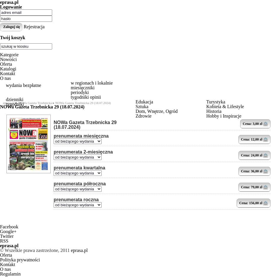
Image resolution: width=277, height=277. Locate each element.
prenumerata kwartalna (79, 168)
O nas (5, 78)
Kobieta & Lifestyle (225, 106)
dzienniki (15, 99)
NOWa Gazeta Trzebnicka (35, 103)
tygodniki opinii (86, 97)
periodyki (80, 92)
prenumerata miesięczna (81, 136)
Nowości (8, 59)
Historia (214, 111)
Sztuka (142, 106)
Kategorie (9, 54)
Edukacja (144, 101)
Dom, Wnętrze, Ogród (157, 111)
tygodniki (15, 104)
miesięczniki (83, 87)
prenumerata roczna (76, 199)
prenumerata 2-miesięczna (83, 152)
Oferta (6, 64)
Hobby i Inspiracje (223, 115)
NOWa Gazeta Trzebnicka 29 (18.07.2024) (85, 125)
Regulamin (10, 273)
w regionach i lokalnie (92, 82)
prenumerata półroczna (80, 184)
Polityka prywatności (20, 259)
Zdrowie (143, 115)
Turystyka (215, 101)
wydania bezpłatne (23, 85)
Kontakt (7, 73)
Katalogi (8, 68)
